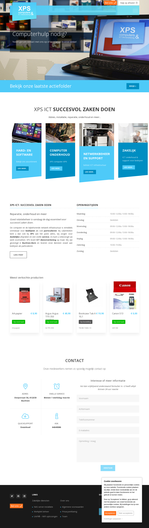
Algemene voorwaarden (73, 507)
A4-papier (17, 313)
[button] (108, 468)
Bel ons (110, 2)
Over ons (64, 500)
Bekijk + (132, 86)
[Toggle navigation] (135, 10)
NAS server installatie (43, 507)
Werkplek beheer (41, 511)
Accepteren (110, 513)
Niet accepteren (126, 513)
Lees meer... (22, 168)
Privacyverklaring (69, 511)
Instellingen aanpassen (113, 519)
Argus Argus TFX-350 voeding (51, 315)
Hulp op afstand (129, 3)
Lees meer (18, 254)
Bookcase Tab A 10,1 (87, 315)
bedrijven (30, 230)
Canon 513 (117, 313)
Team (64, 516)
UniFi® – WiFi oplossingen (45, 516)
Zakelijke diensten (40, 500)
